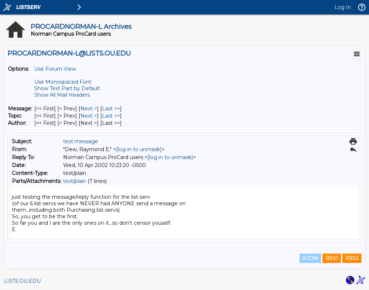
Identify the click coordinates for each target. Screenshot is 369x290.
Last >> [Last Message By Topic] (111, 116)
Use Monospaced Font (63, 82)
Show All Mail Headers (62, 95)
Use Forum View (55, 69)
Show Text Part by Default (67, 88)
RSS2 (352, 258)
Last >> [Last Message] (111, 108)
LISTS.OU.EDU (22, 281)
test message (80, 141)
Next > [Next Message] (88, 108)
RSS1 (331, 258)
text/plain (74, 181)
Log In (342, 7)
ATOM (310, 258)
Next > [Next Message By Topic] (88, 116)
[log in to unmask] (139, 149)
